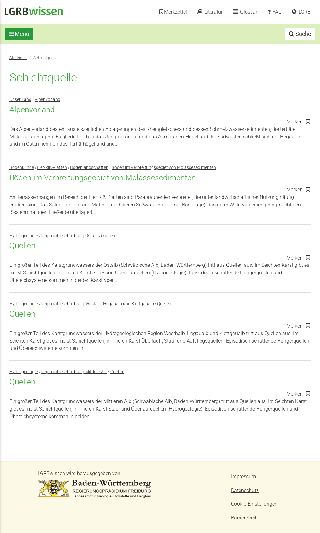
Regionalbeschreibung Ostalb (69, 235)
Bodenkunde (21, 167)
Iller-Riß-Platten (52, 167)
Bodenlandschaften (89, 167)
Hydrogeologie (23, 235)
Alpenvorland (47, 99)
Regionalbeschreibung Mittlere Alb (74, 371)
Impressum (243, 477)
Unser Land (20, 99)
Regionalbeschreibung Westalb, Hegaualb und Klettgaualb (97, 303)
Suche (295, 34)
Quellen (108, 235)
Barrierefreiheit (247, 518)
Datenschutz (245, 490)
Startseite (18, 57)
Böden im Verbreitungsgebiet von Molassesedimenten (164, 167)
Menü (24, 34)
